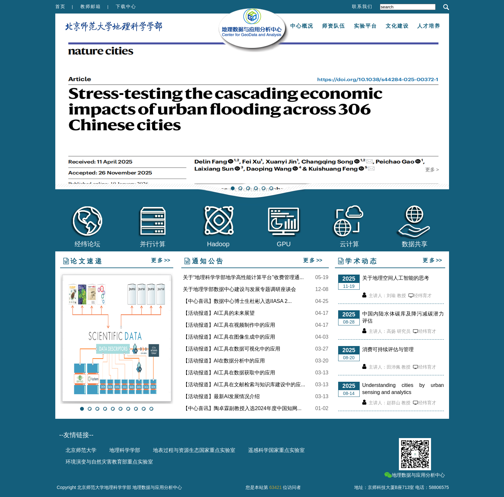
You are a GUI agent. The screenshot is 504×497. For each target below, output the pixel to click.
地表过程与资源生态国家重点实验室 (194, 450)
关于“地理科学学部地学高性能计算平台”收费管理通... (243, 277)
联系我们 (362, 6)
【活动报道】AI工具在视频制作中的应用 (229, 325)
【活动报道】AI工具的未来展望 (219, 313)
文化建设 (397, 26)
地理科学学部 (124, 450)
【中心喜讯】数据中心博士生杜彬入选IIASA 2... (237, 301)
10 (151, 409)
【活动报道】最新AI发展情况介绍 (221, 396)
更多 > (432, 169)
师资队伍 (333, 26)
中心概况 (301, 26)
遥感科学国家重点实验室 (276, 450)
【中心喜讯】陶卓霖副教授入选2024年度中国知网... (242, 408)
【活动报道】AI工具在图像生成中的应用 (229, 337)
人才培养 (428, 26)
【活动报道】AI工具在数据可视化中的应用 (231, 349)
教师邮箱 (90, 6)
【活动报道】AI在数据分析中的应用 (224, 360)
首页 (60, 6)
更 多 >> (160, 260)
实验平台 (365, 26)
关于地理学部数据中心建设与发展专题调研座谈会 (239, 289)
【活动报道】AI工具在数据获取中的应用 (229, 372)
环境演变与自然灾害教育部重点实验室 (109, 461)
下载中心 (126, 6)
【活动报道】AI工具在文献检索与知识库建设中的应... (244, 384)
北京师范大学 (81, 450)
